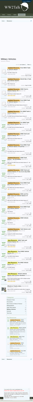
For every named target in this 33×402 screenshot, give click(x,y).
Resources (21, 14)
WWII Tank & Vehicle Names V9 (17, 343)
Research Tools (11, 300)
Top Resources (11, 317)
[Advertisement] (16, 40)
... (20, 16)
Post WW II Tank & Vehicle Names (18, 351)
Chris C (9, 276)
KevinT (8, 70)
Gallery (15, 14)
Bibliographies (10, 305)
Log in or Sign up (26, 1)
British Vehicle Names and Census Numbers (18, 328)
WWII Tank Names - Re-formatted (17, 320)
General (9, 311)
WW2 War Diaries (11, 307)
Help (31, 398)
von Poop (9, 287)
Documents (10, 301)
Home (3, 14)
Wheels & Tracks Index (14, 286)
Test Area (9, 313)
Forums (9, 14)
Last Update (23, 64)
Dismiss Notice (28, 389)
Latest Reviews (15, 16)
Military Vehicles (11, 309)
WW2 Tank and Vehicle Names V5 (17, 337)
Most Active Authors (6, 16)
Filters (29, 64)
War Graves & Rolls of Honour (14, 303)
